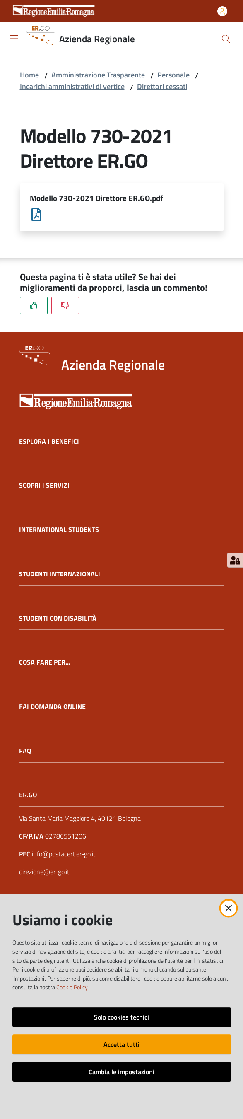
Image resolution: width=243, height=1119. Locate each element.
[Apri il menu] (14, 38)
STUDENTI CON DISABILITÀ (57, 619)
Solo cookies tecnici (121, 1017)
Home (29, 74)
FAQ (25, 751)
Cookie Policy (71, 987)
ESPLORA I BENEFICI (49, 442)
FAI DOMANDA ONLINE (52, 707)
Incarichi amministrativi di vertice (72, 86)
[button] (226, 39)
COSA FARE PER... (44, 663)
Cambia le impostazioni (121, 1072)
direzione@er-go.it (44, 872)
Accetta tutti (121, 1044)
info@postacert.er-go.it (64, 855)
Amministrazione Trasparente (98, 74)
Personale (173, 74)
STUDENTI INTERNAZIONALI (59, 574)
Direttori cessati (162, 86)
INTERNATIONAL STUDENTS (59, 530)
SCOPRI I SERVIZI (44, 486)
